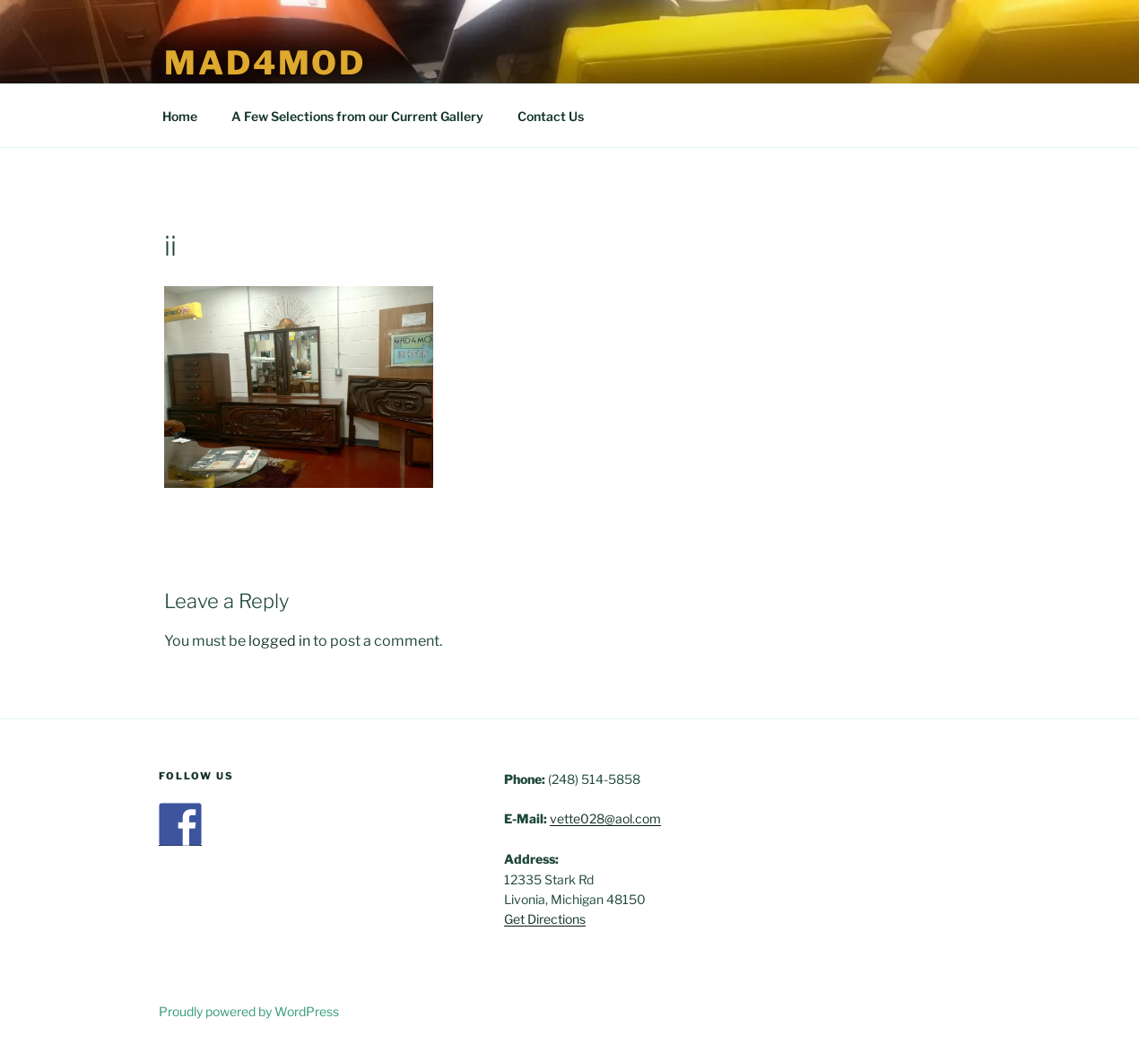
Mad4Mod (265, 63)
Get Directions (545, 919)
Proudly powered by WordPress (249, 1011)
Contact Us (550, 116)
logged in (279, 640)
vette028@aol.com (605, 818)
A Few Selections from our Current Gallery (357, 116)
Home (179, 116)
